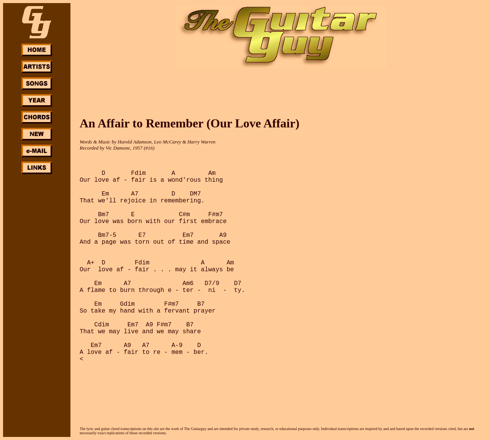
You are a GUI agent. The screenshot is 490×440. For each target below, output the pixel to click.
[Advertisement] (36, 290)
